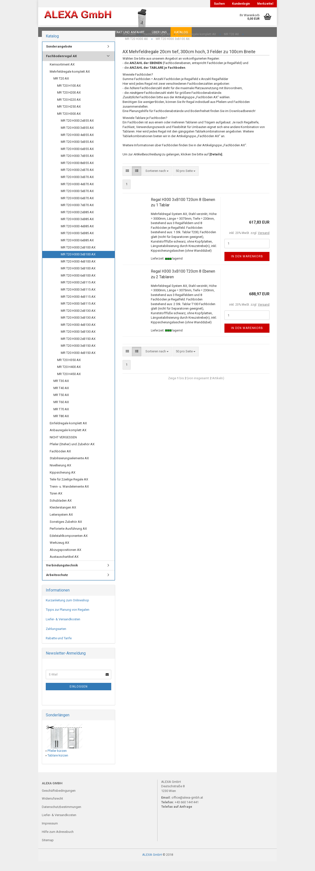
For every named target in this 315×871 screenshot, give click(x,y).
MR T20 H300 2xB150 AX (78, 348)
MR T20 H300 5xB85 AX (77, 243)
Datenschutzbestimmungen (61, 817)
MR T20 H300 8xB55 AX (77, 173)
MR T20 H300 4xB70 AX (77, 194)
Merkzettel (265, 3)
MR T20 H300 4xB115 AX (78, 306)
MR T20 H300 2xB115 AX (78, 292)
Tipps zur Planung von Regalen (67, 619)
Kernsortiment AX (62, 74)
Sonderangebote (59, 56)
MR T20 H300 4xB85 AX (77, 236)
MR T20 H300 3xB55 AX (77, 137)
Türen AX (56, 503)
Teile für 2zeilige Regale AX (69, 489)
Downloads (52, 32)
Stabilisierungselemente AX (69, 468)
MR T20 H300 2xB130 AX (78, 320)
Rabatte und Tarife (59, 648)
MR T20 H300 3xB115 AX (78, 299)
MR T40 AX (61, 398)
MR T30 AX (61, 391)
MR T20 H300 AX (69, 123)
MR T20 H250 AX (69, 116)
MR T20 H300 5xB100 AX (78, 278)
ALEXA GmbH (152, 864)
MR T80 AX (61, 426)
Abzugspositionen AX (65, 559)
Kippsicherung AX (62, 482)
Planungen (92, 32)
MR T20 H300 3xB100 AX (78, 264)
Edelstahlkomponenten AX (69, 545)
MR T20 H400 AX (69, 376)
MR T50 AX (61, 405)
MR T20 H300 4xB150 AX (78, 362)
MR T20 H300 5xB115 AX (78, 313)
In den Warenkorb (247, 266)
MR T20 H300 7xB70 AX (77, 215)
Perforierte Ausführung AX (68, 538)
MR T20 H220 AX (69, 109)
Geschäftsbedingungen (59, 800)
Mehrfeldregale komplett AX (70, 81)
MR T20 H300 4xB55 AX (77, 145)
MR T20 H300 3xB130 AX (78, 327)
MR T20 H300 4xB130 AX (78, 334)
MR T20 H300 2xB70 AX (77, 179)
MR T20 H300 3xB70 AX (77, 187)
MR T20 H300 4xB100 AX (78, 271)
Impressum (50, 833)
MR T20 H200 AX (69, 102)
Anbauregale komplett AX (68, 440)
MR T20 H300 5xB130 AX (78, 341)
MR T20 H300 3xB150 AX (78, 355)
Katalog (181, 32)
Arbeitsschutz (57, 585)
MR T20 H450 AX (69, 384)
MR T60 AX (61, 412)
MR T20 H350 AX (69, 370)
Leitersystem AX (61, 524)
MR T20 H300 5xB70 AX (77, 201)
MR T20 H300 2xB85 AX (77, 222)
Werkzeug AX (59, 552)
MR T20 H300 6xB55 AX (77, 159)
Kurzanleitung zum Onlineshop (67, 610)
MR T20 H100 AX (69, 95)
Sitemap (48, 850)
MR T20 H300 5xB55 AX (77, 151)
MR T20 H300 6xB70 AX (77, 208)
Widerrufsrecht (52, 808)
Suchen (219, 3)
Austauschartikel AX (64, 566)
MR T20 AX (61, 88)
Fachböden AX (60, 461)
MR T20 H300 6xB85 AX (77, 250)
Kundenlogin (241, 3)
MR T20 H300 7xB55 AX (77, 165)
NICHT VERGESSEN (63, 447)
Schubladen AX (61, 510)
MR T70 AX (61, 419)
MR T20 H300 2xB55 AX (77, 130)
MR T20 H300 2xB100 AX (78, 257)
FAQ (73, 32)
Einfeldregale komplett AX (68, 433)
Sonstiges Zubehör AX (66, 531)
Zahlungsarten (56, 639)
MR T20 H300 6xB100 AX (78, 285)
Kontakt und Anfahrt (126, 32)
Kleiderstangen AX (63, 517)
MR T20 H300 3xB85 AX (77, 229)
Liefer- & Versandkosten (63, 629)
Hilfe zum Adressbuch (58, 841)
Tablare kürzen (57, 765)
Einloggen (79, 696)
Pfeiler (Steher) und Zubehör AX (72, 454)
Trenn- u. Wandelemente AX (69, 496)
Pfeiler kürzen (57, 760)
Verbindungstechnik (62, 575)
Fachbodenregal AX (61, 66)
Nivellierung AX (60, 475)
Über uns (159, 32)
